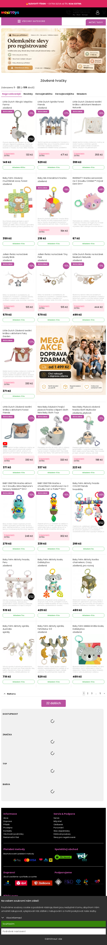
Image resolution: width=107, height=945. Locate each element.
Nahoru (10, 693)
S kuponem (9, 153)
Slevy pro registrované (64, 837)
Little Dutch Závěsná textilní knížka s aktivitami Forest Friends (17, 411)
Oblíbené (58, 824)
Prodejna (7, 827)
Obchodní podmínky (13, 834)
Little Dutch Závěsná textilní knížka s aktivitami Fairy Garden (17, 335)
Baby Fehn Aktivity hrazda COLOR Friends (86, 486)
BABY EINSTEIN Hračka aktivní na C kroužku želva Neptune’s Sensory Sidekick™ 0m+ (18, 488)
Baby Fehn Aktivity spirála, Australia (16, 629)
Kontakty (7, 831)
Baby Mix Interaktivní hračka (52, 180)
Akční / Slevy (96, 22)
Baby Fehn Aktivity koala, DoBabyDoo (50, 562)
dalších (53, 704)
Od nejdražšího (44, 94)
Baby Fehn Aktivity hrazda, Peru (16, 562)
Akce (5, 818)
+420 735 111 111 (81, 12)
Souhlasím (9, 923)
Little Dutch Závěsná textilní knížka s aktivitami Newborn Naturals (87, 106)
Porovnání (59, 827)
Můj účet (58, 821)
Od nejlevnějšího (64, 94)
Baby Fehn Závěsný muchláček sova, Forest (15, 181)
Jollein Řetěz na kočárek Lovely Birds (15, 257)
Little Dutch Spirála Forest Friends (51, 105)
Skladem (82, 94)
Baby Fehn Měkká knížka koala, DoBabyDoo (88, 629)
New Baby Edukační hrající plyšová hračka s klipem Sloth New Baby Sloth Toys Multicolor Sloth (53, 413)
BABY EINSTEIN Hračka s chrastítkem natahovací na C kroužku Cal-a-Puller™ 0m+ (53, 488)
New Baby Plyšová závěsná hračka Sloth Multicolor (86, 410)
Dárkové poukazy (62, 834)
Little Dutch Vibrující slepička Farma (17, 105)
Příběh (6, 824)
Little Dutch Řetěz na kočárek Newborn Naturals (88, 257)
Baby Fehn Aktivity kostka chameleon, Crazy (86, 562)
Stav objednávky (62, 831)
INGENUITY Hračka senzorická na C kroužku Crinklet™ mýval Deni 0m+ (88, 183)
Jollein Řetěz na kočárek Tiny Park (53, 257)
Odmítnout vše (53, 938)
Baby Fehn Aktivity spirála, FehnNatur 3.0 (51, 629)
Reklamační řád (11, 837)
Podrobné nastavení (14, 931)
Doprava (7, 821)
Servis (56, 818)
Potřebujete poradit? (82, 10)
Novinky (28, 94)
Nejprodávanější (11, 94)
